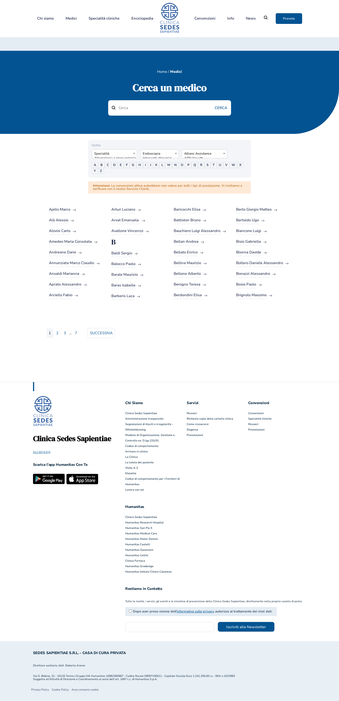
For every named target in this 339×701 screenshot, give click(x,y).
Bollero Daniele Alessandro (259, 262)
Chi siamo (45, 18)
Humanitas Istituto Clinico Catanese (148, 572)
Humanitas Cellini (136, 555)
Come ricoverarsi (198, 424)
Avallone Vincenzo (127, 230)
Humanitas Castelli (137, 544)
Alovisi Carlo (59, 230)
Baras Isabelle (123, 285)
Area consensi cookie (85, 689)
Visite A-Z (131, 468)
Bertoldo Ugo (247, 220)
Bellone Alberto (187, 273)
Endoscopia (157, 153)
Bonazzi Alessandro (253, 273)
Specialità (113, 153)
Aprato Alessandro (65, 284)
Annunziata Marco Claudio (71, 262)
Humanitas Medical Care (141, 533)
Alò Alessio (58, 220)
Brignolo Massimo (251, 295)
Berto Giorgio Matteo (254, 209)
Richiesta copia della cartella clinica (210, 419)
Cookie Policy (60, 689)
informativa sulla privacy (195, 611)
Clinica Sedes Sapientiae (141, 413)
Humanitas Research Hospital (144, 522)
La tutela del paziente (139, 462)
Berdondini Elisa (188, 295)
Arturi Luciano (123, 209)
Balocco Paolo (123, 263)
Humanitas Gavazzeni (139, 550)
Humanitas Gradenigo (139, 566)
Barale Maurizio (124, 274)
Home (162, 71)
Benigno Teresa (187, 284)
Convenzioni (204, 18)
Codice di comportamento (141, 446)
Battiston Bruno (187, 220)
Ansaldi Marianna (64, 273)
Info (230, 18)
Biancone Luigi (248, 230)
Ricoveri (192, 413)
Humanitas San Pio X (138, 528)
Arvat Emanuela (125, 220)
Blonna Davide (248, 252)
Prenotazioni (195, 435)
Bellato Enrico (186, 252)
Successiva (101, 333)
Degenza (192, 429)
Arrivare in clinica (136, 451)
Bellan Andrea (186, 241)
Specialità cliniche (104, 18)
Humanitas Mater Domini (141, 539)
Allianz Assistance (203, 153)
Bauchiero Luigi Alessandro (197, 230)
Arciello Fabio (60, 295)
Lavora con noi (134, 490)
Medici (71, 18)
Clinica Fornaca (135, 561)
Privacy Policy (40, 689)
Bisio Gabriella (248, 241)
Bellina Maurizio (187, 262)
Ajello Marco (59, 209)
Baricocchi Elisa (187, 209)
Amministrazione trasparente (144, 419)
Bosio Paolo (246, 284)
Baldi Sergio (121, 253)
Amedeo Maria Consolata (70, 241)
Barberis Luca (123, 295)
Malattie (130, 473)
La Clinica (131, 457)
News (251, 18)
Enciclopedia (142, 18)
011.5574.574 (41, 452)
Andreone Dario (62, 252)
